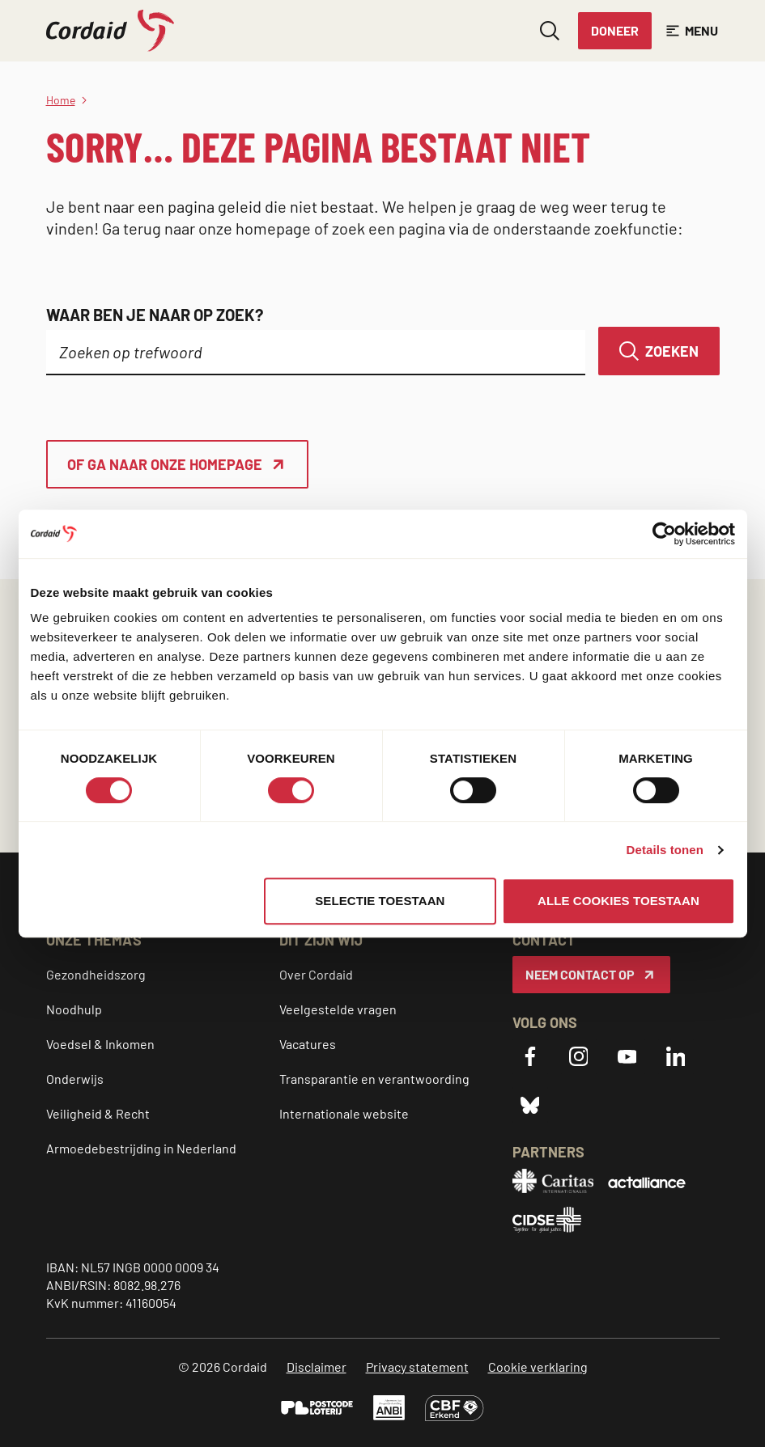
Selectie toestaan (379, 901)
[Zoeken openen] (549, 30)
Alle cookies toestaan (618, 901)
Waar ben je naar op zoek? (154, 314)
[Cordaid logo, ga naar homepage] (110, 31)
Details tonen (665, 850)
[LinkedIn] (676, 1056)
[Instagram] (579, 1056)
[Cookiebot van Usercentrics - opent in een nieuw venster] (664, 534)
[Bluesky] (530, 1105)
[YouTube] (627, 1056)
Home (60, 100)
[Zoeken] (659, 351)
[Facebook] (530, 1056)
